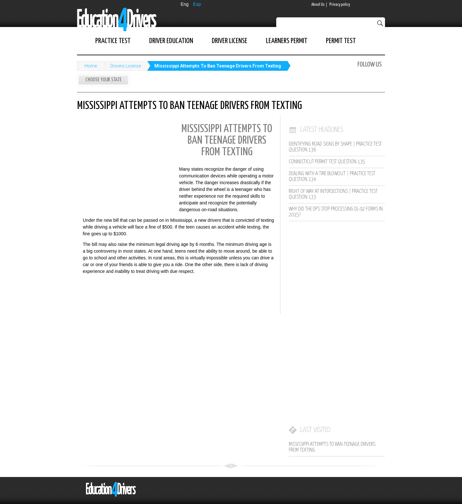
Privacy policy (339, 5)
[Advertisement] (125, 162)
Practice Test (113, 41)
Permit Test (341, 41)
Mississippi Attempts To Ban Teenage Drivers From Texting (217, 65)
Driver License (229, 41)
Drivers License (125, 65)
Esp (197, 4)
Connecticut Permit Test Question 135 (327, 162)
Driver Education (171, 41)
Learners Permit (286, 41)
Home (90, 65)
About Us (318, 5)
